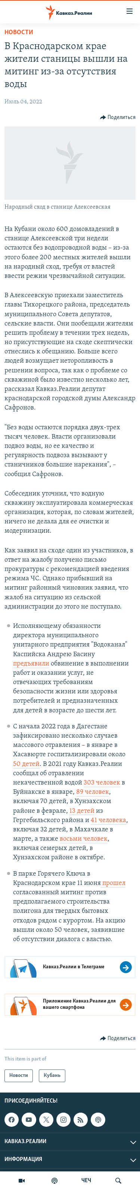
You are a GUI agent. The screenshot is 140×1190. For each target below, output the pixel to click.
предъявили (31, 663)
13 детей (81, 811)
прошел (113, 883)
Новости (18, 32)
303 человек (102, 782)
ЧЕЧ (86, 1181)
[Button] (118, 117)
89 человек (92, 792)
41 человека (108, 820)
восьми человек (84, 839)
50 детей (26, 764)
